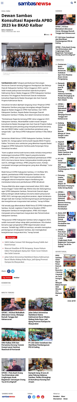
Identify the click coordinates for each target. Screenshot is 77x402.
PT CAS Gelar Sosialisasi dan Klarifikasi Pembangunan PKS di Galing (40, 345)
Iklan (65, 399)
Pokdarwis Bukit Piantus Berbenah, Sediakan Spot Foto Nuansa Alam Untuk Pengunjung (65, 71)
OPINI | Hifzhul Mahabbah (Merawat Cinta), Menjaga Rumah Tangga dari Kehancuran (13, 315)
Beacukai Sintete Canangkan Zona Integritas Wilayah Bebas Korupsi (61, 277)
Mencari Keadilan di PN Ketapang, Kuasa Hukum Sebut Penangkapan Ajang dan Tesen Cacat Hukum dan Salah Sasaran (26, 250)
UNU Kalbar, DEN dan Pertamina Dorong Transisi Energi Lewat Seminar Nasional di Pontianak (13, 346)
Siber (63, 396)
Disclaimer (57, 399)
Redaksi (56, 396)
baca (46, 34)
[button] (75, 1)
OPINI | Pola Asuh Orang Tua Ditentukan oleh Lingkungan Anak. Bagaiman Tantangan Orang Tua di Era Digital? (13, 377)
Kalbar (8, 11)
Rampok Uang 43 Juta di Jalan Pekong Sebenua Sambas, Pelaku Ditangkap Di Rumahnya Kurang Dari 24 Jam (39, 377)
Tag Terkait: (7, 278)
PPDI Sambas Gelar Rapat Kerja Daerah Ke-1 (58, 261)
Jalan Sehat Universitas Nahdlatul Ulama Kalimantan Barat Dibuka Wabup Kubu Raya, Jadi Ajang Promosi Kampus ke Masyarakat (27, 259)
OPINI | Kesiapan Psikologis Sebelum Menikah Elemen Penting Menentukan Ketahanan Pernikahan (64, 200)
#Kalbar (16, 278)
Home (3, 11)
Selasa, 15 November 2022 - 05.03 (11, 31)
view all (71, 301)
